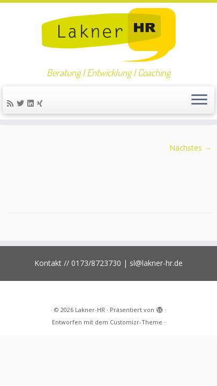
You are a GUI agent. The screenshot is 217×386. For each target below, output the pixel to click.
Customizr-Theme (136, 322)
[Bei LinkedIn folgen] (32, 103)
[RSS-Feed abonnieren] (12, 103)
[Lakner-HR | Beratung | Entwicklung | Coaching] (108, 35)
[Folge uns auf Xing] (41, 103)
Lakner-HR (90, 310)
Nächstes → (190, 148)
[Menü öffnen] (199, 100)
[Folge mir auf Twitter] (22, 103)
